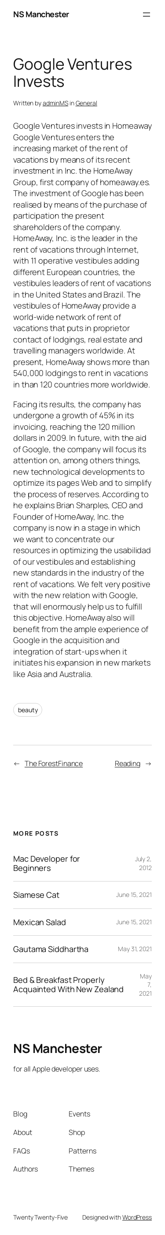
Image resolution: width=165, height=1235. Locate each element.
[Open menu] (146, 14)
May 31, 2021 (135, 949)
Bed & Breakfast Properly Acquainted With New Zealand (68, 984)
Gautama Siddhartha (50, 949)
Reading (127, 763)
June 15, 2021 (134, 894)
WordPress (137, 1217)
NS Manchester (41, 14)
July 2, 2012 (143, 863)
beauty (27, 710)
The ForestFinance (54, 763)
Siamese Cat (36, 894)
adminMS (55, 103)
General (86, 103)
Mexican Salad (39, 922)
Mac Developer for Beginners (46, 863)
